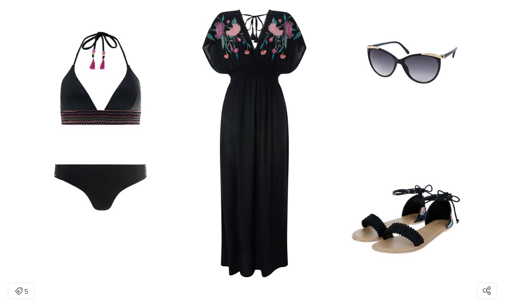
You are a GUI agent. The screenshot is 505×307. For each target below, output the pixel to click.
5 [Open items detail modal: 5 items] (21, 291)
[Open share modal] (486, 290)
